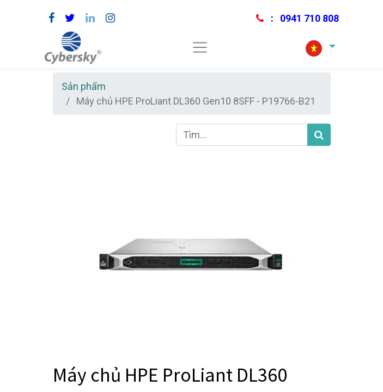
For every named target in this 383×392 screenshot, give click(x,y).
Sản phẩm (84, 86)
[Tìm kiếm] (319, 135)
